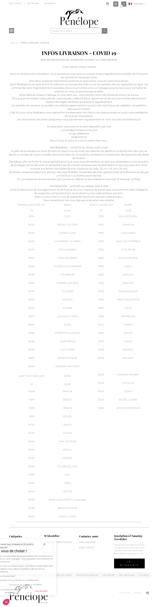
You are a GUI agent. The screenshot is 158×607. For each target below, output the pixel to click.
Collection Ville (18, 550)
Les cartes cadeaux (20, 560)
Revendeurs (50, 3)
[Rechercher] (76, 31)
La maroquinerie (18, 557)
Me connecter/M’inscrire (58, 542)
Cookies (144, 575)
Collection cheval (19, 546)
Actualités (35, 575)
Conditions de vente (59, 575)
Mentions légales (87, 575)
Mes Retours (33, 3)
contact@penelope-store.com (79, 130)
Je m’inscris (129, 563)
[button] (6, 602)
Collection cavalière (21, 543)
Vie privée (109, 575)
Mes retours (127, 575)
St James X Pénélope (20, 553)
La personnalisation (20, 564)
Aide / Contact (16, 3)
